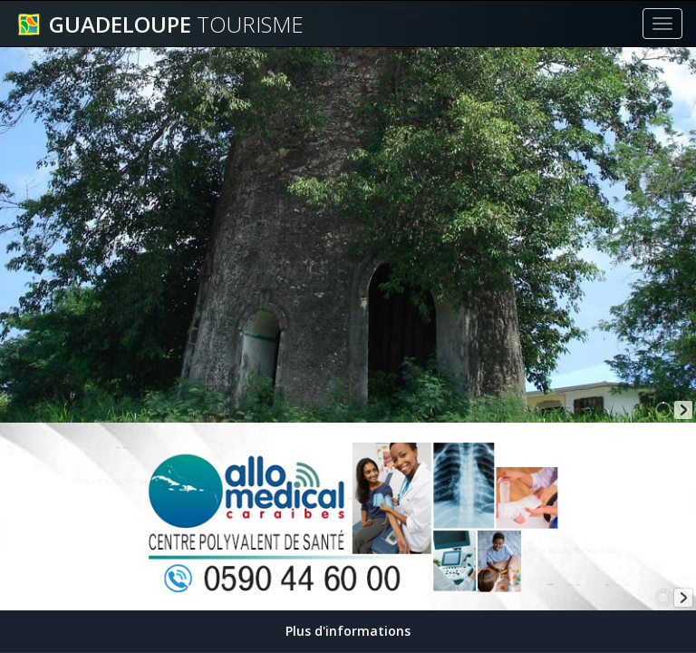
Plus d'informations (348, 630)
